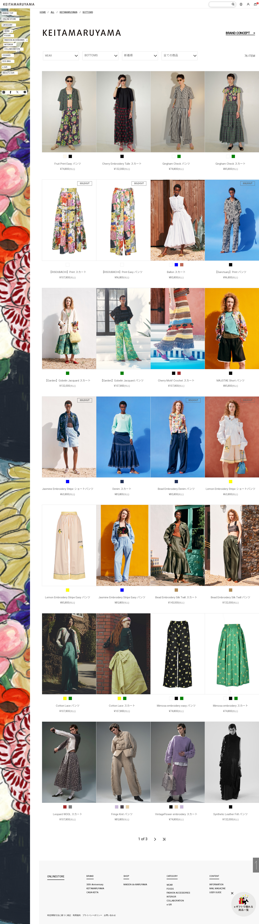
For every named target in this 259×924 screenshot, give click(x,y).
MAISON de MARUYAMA (135, 884)
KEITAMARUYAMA (95, 888)
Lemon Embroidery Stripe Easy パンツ (67, 597)
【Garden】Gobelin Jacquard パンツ (121, 380)
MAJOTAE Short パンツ (231, 380)
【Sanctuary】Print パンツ (230, 272)
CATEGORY (7, 25)
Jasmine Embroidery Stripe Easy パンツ (121, 597)
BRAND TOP (8, 13)
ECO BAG (7, 61)
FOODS (7, 35)
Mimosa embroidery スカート (230, 705)
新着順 (128, 55)
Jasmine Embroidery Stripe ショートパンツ (67, 489)
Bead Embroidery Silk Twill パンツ (230, 597)
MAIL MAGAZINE (217, 888)
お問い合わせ (110, 915)
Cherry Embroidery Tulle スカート (122, 163)
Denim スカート (122, 489)
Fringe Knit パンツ (122, 814)
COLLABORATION (12, 49)
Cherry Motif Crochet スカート (176, 380)
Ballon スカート (176, 272)
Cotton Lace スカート (122, 705)
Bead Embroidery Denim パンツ (176, 489)
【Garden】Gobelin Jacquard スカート (68, 380)
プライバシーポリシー (92, 915)
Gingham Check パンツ (176, 163)
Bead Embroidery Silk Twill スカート (176, 597)
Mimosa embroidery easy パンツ (176, 705)
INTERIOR (8, 44)
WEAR (6, 31)
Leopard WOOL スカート (67, 814)
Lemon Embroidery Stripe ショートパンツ (230, 489)
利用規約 (77, 915)
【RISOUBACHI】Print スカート (67, 272)
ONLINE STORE (9, 19)
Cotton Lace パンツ (68, 705)
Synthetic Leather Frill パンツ (230, 814)
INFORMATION (216, 884)
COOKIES (6, 55)
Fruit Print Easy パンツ (67, 163)
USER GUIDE (215, 892)
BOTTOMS (91, 55)
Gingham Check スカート (231, 163)
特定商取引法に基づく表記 (59, 915)
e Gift (5, 67)
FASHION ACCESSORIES (14, 40)
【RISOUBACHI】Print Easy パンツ (122, 272)
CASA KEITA (92, 892)
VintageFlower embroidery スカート (176, 814)
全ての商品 (171, 55)
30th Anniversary (94, 884)
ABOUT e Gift (8, 73)
